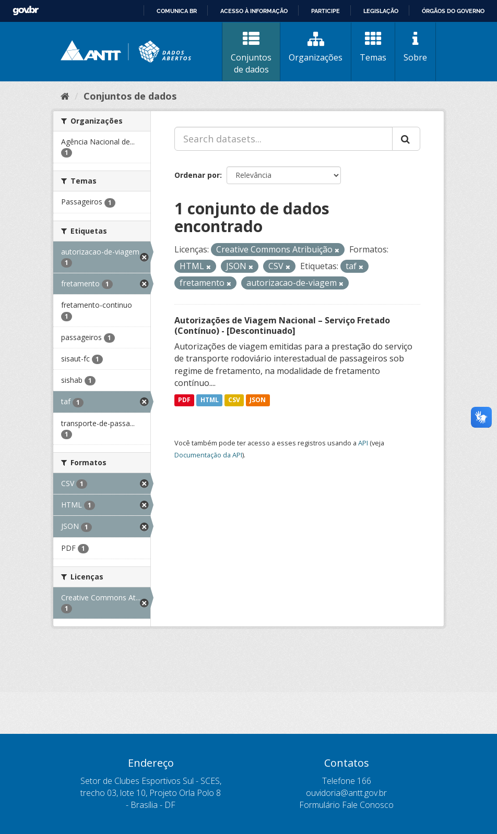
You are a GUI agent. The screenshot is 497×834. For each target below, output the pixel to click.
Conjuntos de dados (251, 53)
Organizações (315, 47)
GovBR (26, 11)
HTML (209, 399)
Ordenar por (197, 175)
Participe (325, 11)
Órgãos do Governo (453, 11)
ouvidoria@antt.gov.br (346, 793)
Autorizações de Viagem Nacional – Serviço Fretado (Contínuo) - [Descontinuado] (282, 326)
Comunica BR (177, 11)
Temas (373, 47)
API (363, 443)
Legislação (380, 11)
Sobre (415, 47)
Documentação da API (208, 455)
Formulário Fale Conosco (346, 805)
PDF (184, 399)
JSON (258, 399)
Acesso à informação (254, 11)
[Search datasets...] (283, 139)
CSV (234, 399)
